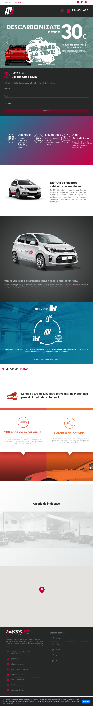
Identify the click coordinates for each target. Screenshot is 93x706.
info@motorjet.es (75, 286)
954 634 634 (80, 10)
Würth (58, 655)
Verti (57, 644)
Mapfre (58, 638)
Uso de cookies (16, 685)
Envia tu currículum (17, 690)
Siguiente (46, 111)
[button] (7, 42)
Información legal (17, 674)
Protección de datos (18, 680)
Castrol (58, 661)
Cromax (58, 650)
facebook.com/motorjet (19, 669)
